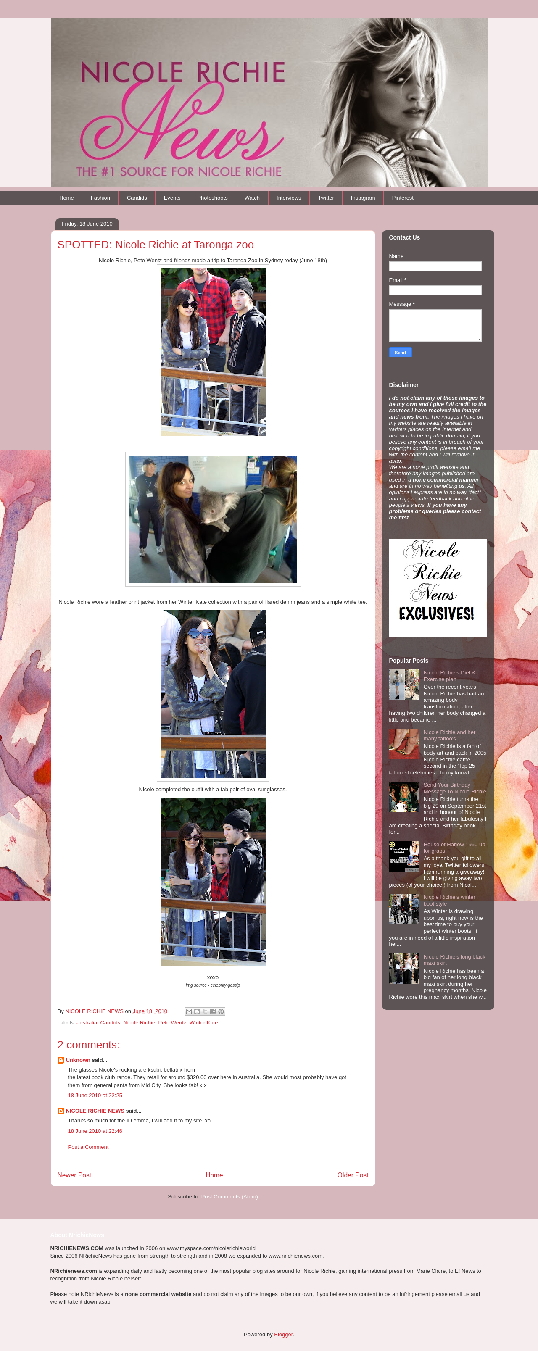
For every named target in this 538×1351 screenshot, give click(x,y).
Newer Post (75, 1175)
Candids (137, 198)
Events (172, 198)
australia (86, 1022)
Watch (252, 198)
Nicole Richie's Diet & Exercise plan (450, 675)
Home (66, 198)
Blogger (283, 1334)
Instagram (363, 198)
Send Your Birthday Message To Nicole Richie (455, 788)
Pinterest (403, 198)
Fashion (100, 198)
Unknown (78, 1060)
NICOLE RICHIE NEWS (95, 1111)
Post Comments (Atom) (229, 1196)
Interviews (289, 198)
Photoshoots (212, 198)
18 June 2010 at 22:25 (95, 1095)
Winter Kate (204, 1022)
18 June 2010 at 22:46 (95, 1131)
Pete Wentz (172, 1022)
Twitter (326, 198)
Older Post (353, 1175)
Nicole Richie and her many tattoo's (450, 735)
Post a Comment (88, 1147)
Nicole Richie (139, 1022)
